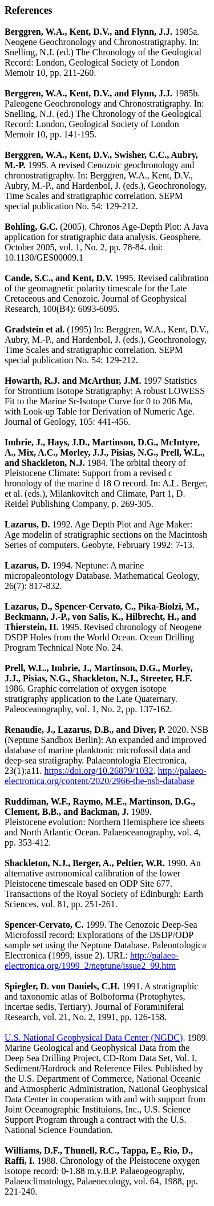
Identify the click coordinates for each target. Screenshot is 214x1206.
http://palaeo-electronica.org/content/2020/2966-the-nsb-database (106, 776)
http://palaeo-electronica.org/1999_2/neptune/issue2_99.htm (92, 961)
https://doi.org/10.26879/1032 (99, 770)
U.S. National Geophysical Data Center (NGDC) (94, 1037)
